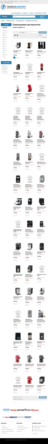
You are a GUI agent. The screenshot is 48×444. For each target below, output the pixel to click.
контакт (22, 1)
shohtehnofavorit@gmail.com (39, 430)
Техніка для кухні (20, 20)
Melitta (4, 41)
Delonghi (5, 30)
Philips (4, 45)
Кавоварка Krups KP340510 (41, 73)
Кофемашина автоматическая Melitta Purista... (29, 185)
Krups (4, 39)
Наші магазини (5, 72)
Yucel (4, 56)
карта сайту (7, 1)
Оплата (32, 13)
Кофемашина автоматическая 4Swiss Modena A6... (29, 230)
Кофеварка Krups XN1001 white (29, 51)
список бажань (15, 1)
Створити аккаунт (9, 2)
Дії (2, 1)
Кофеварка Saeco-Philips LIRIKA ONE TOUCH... (17, 230)
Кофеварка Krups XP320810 (29, 73)
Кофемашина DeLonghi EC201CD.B (18, 73)
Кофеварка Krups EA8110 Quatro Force (41, 162)
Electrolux (5, 32)
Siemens (5, 50)
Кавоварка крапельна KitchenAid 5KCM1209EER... (17, 117)
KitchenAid (5, 37)
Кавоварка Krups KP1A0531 (29, 94)
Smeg (4, 52)
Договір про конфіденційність (7, 429)
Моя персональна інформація (23, 427)
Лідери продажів (5, 427)
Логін (3, 2)
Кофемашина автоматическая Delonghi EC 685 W (29, 140)
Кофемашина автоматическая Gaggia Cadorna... (17, 320)
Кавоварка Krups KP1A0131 (17, 94)
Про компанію (17, 13)
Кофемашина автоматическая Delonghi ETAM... (17, 253)
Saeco (4, 48)
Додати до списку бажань (16, 57)
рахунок (27, 1)
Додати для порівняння (18, 57)
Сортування (22, 32)
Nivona (4, 43)
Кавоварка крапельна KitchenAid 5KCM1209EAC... (41, 117)
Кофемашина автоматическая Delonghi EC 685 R (41, 140)
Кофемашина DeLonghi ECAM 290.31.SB (28, 342)
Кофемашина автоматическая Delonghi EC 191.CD (41, 94)
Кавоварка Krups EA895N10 (41, 386)
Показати (40, 35)
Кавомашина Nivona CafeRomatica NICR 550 (17, 275)
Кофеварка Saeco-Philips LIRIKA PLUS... (17, 208)
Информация (6, 62)
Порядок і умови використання (8, 431)
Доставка (38, 13)
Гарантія (25, 13)
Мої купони (20, 431)
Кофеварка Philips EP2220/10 (41, 252)
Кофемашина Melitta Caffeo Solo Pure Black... (41, 208)
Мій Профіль (19, 423)
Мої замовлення (21, 425)
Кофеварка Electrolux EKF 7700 (41, 51)
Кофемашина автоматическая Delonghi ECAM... (17, 185)
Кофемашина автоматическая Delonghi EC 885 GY (17, 163)
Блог (45, 13)
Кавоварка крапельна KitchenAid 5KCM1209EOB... (29, 117)
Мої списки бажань (21, 429)
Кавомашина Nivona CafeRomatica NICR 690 (17, 342)
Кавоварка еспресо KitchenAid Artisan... (17, 364)
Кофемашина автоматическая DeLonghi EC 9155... (41, 320)
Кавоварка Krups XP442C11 (29, 162)
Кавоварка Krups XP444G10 (17, 51)
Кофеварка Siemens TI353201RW (17, 297)
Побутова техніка (10, 20)
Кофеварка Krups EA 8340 (41, 275)
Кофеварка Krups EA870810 (41, 342)
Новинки (3, 425)
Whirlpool (5, 54)
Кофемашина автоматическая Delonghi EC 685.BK (17, 140)
